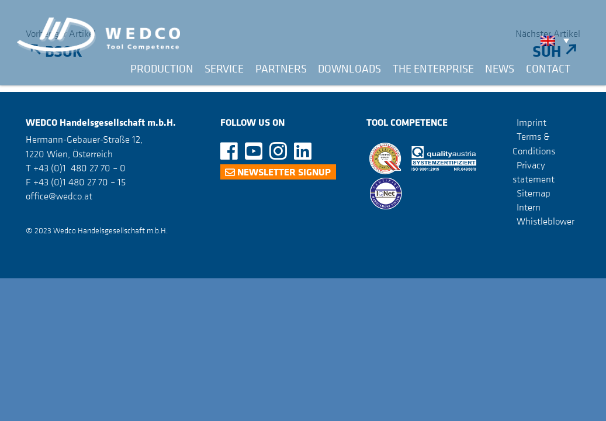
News (499, 68)
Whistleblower (545, 221)
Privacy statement (533, 172)
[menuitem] (558, 40)
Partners (281, 68)
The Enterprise (433, 68)
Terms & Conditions (533, 143)
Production (161, 68)
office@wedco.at (59, 196)
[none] (558, 40)
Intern (529, 207)
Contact (548, 68)
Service (224, 68)
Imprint (531, 122)
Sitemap (533, 193)
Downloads (349, 68)
